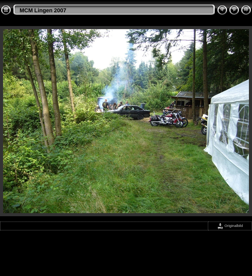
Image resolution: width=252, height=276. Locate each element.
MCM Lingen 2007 (43, 10)
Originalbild (230, 225)
